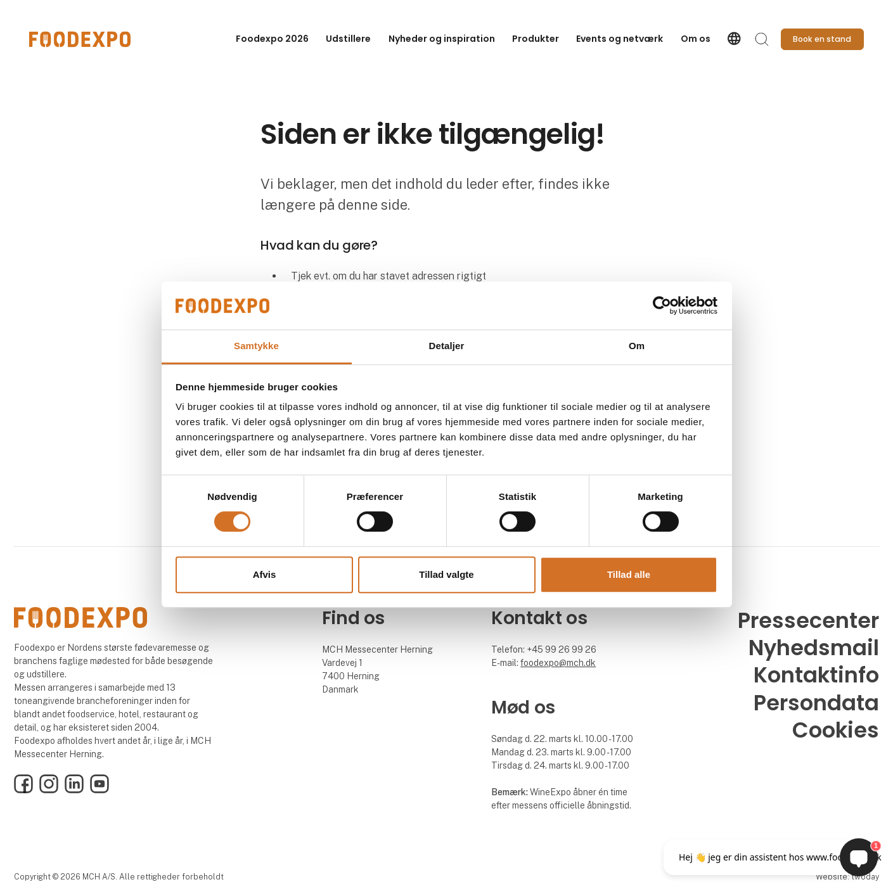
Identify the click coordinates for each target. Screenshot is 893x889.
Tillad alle (628, 574)
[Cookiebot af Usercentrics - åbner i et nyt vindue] (662, 305)
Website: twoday (847, 876)
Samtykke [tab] (256, 346)
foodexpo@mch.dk (558, 663)
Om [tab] (637, 346)
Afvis (264, 574)
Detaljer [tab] (447, 346)
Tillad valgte (446, 574)
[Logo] (80, 39)
